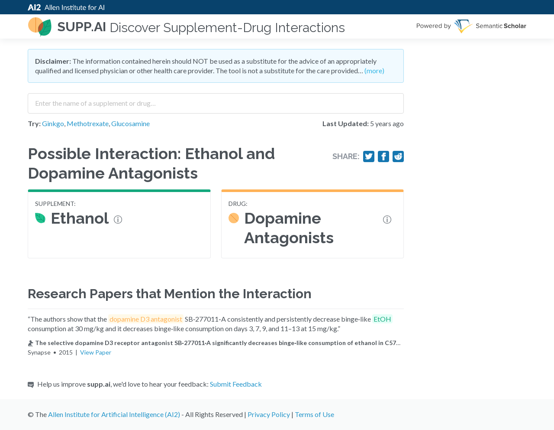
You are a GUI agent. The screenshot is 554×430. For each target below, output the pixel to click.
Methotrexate (88, 123)
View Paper (95, 352)
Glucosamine (130, 123)
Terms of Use (314, 414)
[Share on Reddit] (398, 156)
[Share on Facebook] (383, 156)
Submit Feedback (236, 384)
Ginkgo (53, 123)
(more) (374, 70)
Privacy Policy (269, 414)
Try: (34, 123)
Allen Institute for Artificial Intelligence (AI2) (114, 414)
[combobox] (216, 100)
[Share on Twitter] (369, 156)
